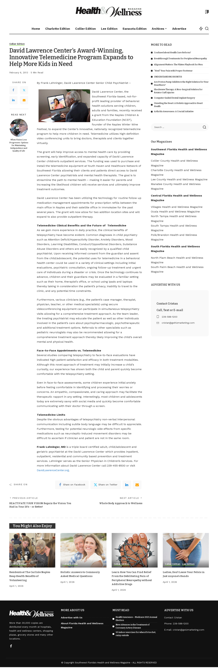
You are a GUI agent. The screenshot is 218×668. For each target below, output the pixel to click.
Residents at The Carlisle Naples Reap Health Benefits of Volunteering (31, 577)
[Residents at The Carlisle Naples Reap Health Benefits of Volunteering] (32, 551)
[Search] (207, 29)
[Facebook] (13, 90)
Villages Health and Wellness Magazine (177, 207)
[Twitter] (24, 90)
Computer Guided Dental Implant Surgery (174, 98)
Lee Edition (189, 565)
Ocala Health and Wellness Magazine (175, 211)
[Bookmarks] (207, 12)
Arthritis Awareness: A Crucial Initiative (174, 111)
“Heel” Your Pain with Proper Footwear (173, 71)
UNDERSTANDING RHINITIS (168, 77)
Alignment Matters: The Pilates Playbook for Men (178, 64)
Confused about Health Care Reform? (172, 52)
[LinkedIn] (13, 100)
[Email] (24, 100)
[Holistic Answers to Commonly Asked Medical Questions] (83, 551)
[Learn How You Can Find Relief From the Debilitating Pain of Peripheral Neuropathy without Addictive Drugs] (135, 551)
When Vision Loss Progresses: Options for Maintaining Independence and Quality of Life (18, 145)
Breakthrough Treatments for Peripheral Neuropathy (180, 58)
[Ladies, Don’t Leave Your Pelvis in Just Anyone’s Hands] (186, 551)
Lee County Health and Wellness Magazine (179, 179)
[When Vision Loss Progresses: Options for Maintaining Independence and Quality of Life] (19, 128)
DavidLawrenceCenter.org (54, 470)
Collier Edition (17, 44)
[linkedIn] (127, 484)
